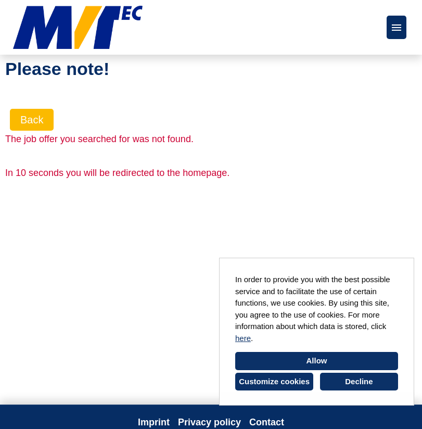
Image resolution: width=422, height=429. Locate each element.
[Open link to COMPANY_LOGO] (78, 27)
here (243, 338)
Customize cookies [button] (274, 381)
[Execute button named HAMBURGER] (396, 27)
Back (31, 119)
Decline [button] (359, 381)
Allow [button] (316, 360)
